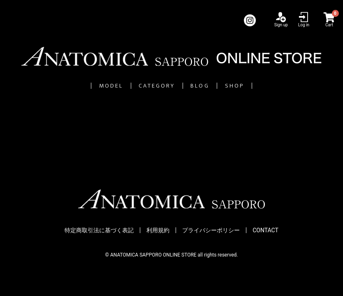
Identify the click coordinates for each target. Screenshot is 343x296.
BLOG (219, 85)
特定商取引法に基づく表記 (99, 231)
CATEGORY (144, 85)
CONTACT (265, 231)
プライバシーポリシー (211, 231)
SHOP (281, 85)
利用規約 (157, 231)
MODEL (66, 85)
